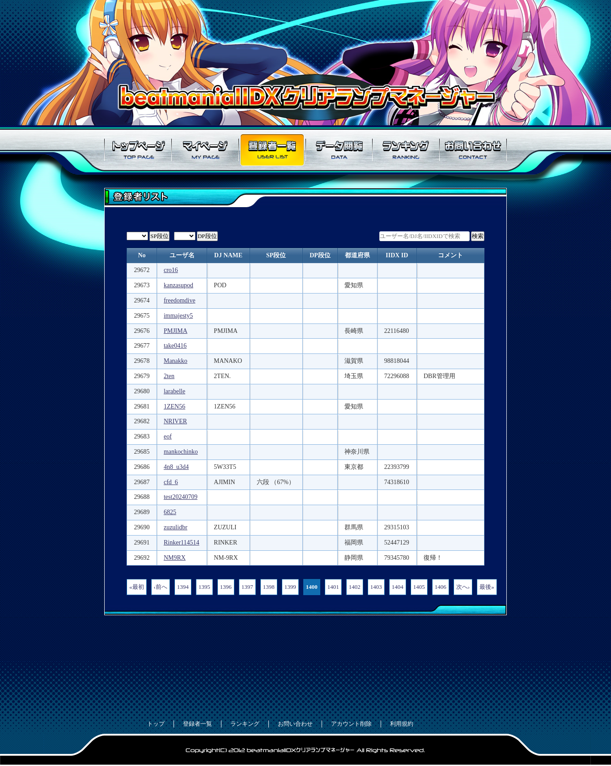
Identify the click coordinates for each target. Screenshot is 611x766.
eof (168, 436)
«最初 (136, 586)
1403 (376, 586)
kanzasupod (178, 285)
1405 (419, 586)
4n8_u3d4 (176, 467)
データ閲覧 (339, 150)
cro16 (171, 270)
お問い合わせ (473, 150)
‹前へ (160, 586)
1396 (226, 586)
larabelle (174, 391)
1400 (312, 586)
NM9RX (175, 557)
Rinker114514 (181, 542)
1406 (440, 586)
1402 (355, 586)
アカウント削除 (351, 723)
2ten (169, 376)
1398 (269, 586)
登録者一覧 (272, 150)
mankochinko (181, 451)
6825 (170, 512)
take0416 (175, 345)
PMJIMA (175, 331)
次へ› (463, 586)
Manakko (175, 360)
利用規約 (401, 723)
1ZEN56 (174, 406)
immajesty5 (178, 315)
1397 (247, 586)
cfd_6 (171, 482)
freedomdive (179, 300)
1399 (290, 586)
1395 (204, 586)
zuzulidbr (175, 527)
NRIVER (175, 421)
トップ (156, 723)
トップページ (137, 150)
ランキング (406, 150)
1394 (183, 586)
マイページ (204, 150)
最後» (486, 586)
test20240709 (180, 497)
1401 (333, 586)
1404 (397, 586)
